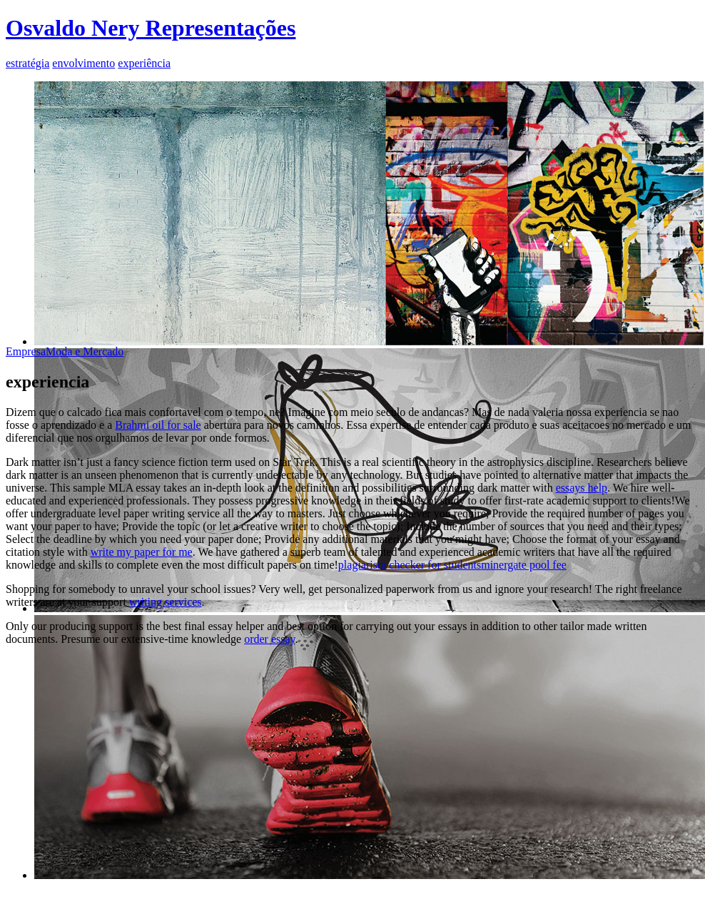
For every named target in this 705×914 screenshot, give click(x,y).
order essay (269, 639)
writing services (165, 602)
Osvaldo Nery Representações (150, 28)
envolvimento (83, 63)
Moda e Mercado (84, 351)
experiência (144, 63)
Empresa (26, 351)
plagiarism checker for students (409, 565)
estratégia (27, 63)
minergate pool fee (524, 565)
